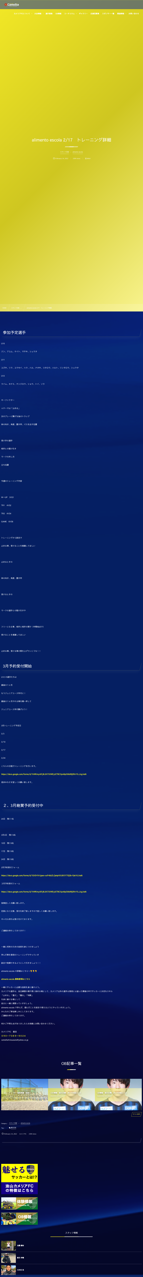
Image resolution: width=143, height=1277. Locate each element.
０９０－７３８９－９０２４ (13, 1036)
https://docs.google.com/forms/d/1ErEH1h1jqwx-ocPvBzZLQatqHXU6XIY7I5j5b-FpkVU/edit (41, 875)
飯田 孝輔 (20, 1258)
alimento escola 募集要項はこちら (15, 979)
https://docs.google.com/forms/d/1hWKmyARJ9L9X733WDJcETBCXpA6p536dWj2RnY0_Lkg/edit (43, 774)
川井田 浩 (20, 1270)
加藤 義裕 (20, 1245)
